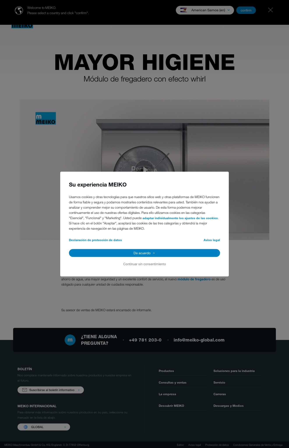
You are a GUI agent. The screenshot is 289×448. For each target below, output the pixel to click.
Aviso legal (212, 240)
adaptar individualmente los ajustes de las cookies (180, 218)
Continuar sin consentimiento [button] (144, 264)
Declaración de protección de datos (95, 240)
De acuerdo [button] (142, 253)
